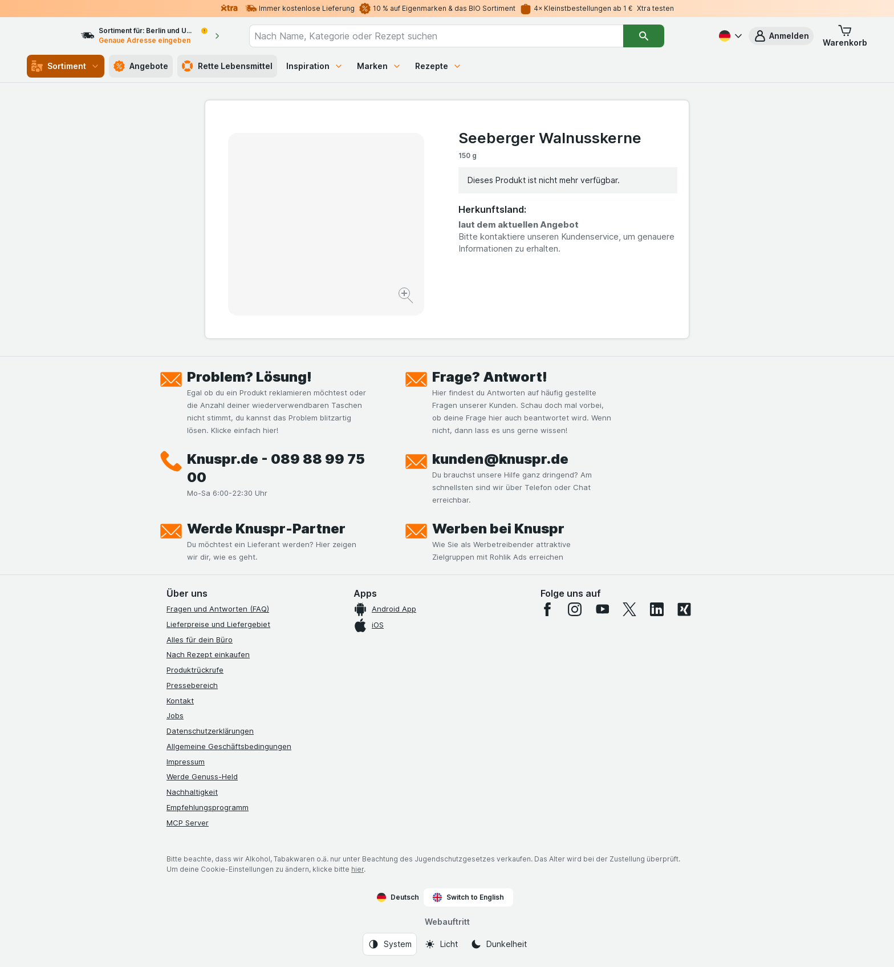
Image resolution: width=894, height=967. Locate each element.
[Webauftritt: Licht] (441, 944)
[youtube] (602, 609)
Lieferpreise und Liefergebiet (218, 624)
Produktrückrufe (195, 669)
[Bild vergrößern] (407, 297)
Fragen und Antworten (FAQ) (217, 608)
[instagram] (575, 609)
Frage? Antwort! (489, 377)
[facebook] (547, 609)
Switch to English (468, 897)
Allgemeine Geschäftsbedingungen (228, 746)
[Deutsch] (729, 36)
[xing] (684, 609)
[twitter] (629, 609)
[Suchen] (664, 36)
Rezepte (438, 66)
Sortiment (65, 66)
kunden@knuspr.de (500, 459)
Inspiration (314, 66)
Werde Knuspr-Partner (266, 528)
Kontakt (180, 700)
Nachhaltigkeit (192, 791)
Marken (379, 66)
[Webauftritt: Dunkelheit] (498, 944)
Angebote (140, 66)
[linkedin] (657, 609)
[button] (781, 36)
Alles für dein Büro (199, 639)
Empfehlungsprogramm (207, 807)
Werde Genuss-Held (202, 776)
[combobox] (457, 36)
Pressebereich (192, 685)
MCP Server (187, 822)
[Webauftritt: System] (390, 944)
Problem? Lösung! (249, 377)
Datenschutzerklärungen (210, 730)
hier (357, 869)
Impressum (185, 761)
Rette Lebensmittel (227, 66)
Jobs (175, 715)
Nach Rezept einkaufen (208, 654)
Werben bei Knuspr (498, 528)
